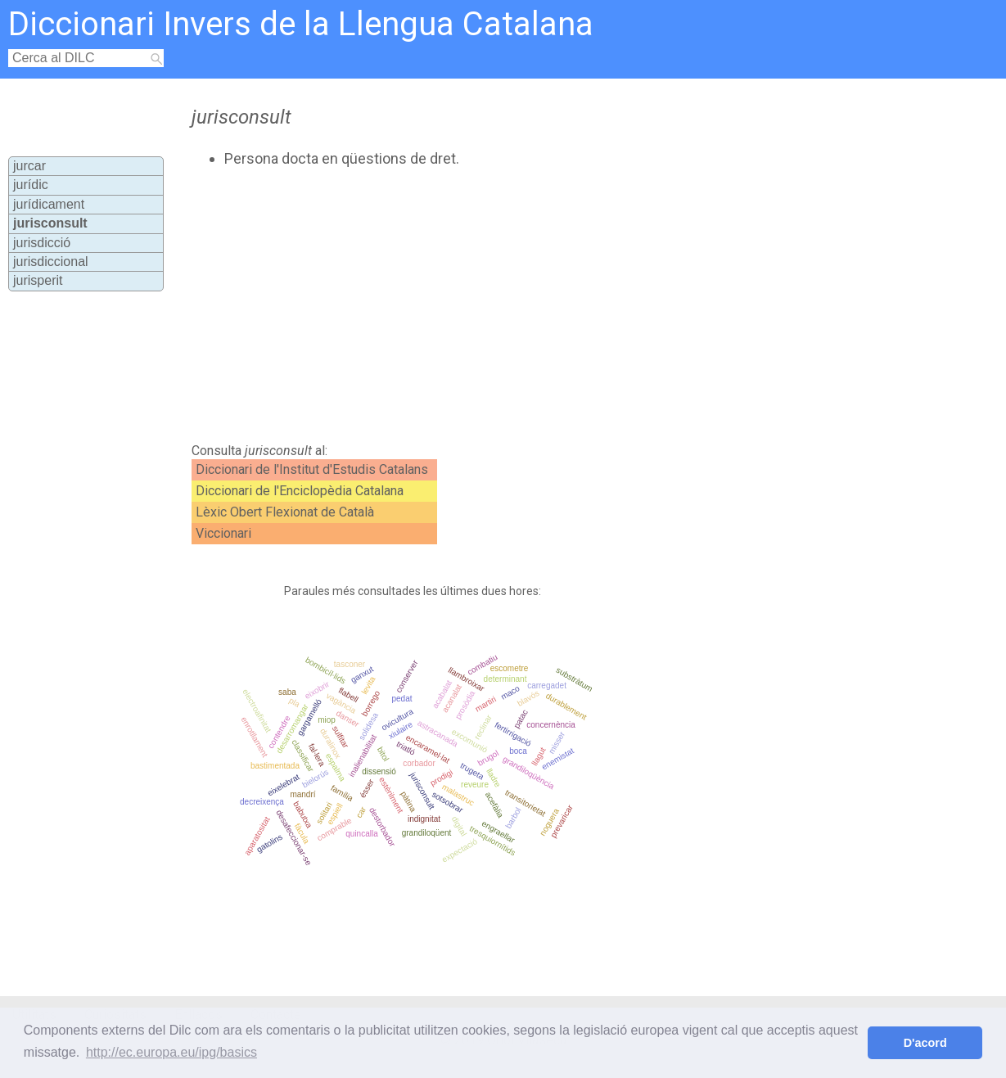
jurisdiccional (50, 261)
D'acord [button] (925, 1042)
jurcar (29, 166)
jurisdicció (41, 243)
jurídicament (48, 204)
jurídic (30, 185)
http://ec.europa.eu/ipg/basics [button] (171, 1052)
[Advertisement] (471, 305)
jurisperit (37, 280)
